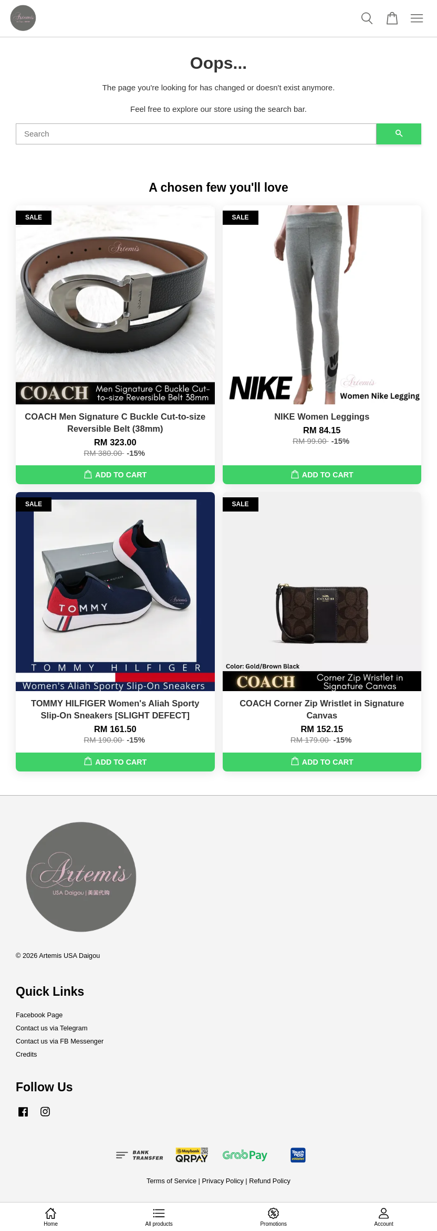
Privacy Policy (222, 1181)
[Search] (196, 133)
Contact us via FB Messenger (59, 1041)
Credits (26, 1054)
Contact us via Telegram (52, 1028)
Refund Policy (269, 1181)
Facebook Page (39, 1015)
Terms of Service (171, 1181)
